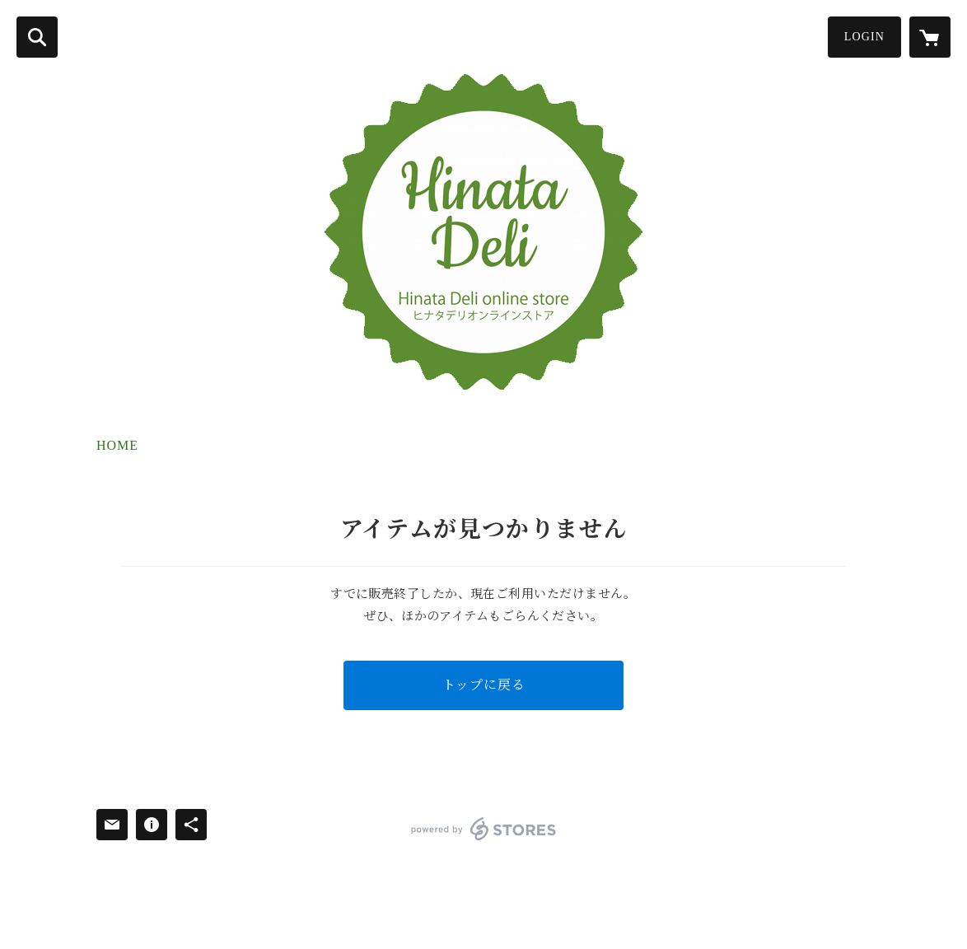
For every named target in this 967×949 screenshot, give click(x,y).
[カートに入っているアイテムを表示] (930, 37)
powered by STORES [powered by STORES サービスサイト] (484, 828)
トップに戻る (484, 685)
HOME (117, 445)
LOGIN (864, 36)
